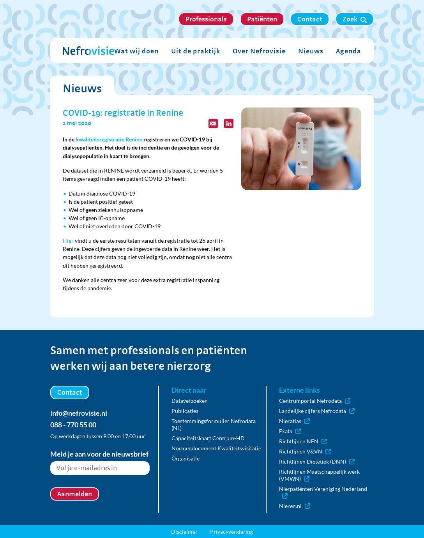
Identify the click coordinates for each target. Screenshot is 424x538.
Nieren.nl (294, 506)
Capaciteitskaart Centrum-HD (208, 438)
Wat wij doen (136, 51)
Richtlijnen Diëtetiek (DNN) (317, 461)
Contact (309, 19)
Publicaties (184, 410)
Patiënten (262, 19)
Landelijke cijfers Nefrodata (317, 410)
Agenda (348, 51)
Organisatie (185, 458)
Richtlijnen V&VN (305, 451)
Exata (290, 431)
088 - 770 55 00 (73, 424)
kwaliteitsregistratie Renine (109, 139)
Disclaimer (184, 531)
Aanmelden (74, 494)
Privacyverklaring (231, 531)
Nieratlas (294, 421)
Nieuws (310, 51)
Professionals (206, 19)
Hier (68, 240)
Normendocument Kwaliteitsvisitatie (216, 448)
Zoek (355, 19)
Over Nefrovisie (259, 51)
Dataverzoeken (189, 400)
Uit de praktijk (195, 51)
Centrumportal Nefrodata (314, 400)
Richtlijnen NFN (303, 441)
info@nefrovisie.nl (78, 413)
